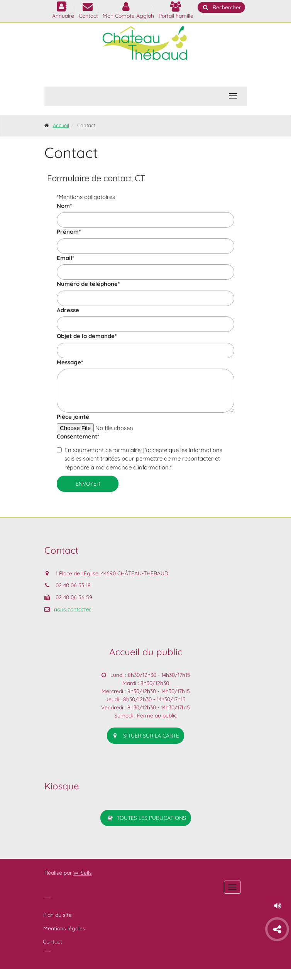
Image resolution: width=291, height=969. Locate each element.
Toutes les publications (145, 817)
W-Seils (82, 872)
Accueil (61, 125)
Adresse (68, 310)
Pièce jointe (73, 416)
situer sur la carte (145, 735)
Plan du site (57, 914)
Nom (64, 205)
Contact (52, 941)
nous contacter (72, 609)
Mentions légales (64, 928)
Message (70, 362)
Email (65, 258)
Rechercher (221, 7)
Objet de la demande (87, 336)
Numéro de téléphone (88, 283)
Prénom (69, 231)
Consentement (78, 436)
